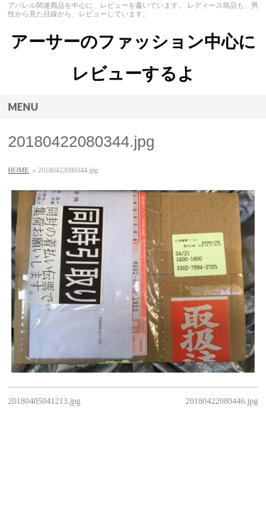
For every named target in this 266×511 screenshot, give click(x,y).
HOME (18, 170)
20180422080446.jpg (221, 401)
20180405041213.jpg (44, 401)
